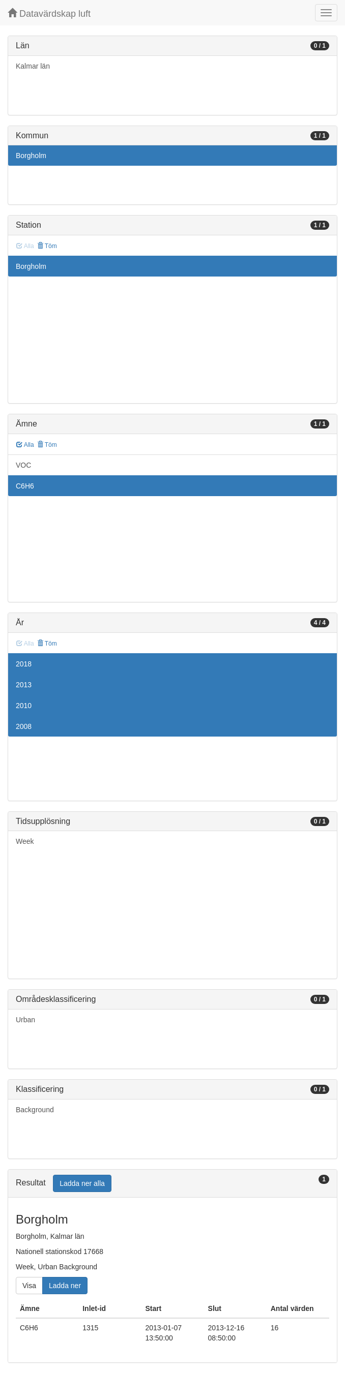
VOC (23, 465)
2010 (24, 705)
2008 (24, 726)
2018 (24, 664)
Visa (29, 1286)
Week (25, 841)
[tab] (172, 1184)
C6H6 (25, 486)
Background (35, 1110)
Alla (25, 444)
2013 (24, 685)
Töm (47, 246)
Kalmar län (33, 66)
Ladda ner (65, 1286)
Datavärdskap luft (49, 13)
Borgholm (31, 155)
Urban (25, 1020)
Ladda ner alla (82, 1183)
